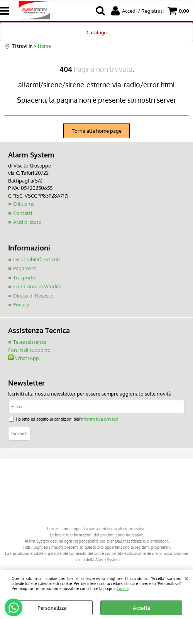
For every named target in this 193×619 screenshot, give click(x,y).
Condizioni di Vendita (37, 286)
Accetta (141, 608)
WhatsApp (23, 358)
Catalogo (96, 32)
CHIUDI (186, 578)
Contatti (22, 213)
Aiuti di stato (27, 222)
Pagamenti (25, 268)
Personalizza (51, 608)
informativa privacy (99, 418)
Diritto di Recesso (33, 296)
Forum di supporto (29, 350)
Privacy (21, 304)
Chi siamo (24, 204)
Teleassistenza (29, 342)
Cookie (123, 588)
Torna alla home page (97, 131)
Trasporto (24, 277)
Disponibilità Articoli (36, 259)
